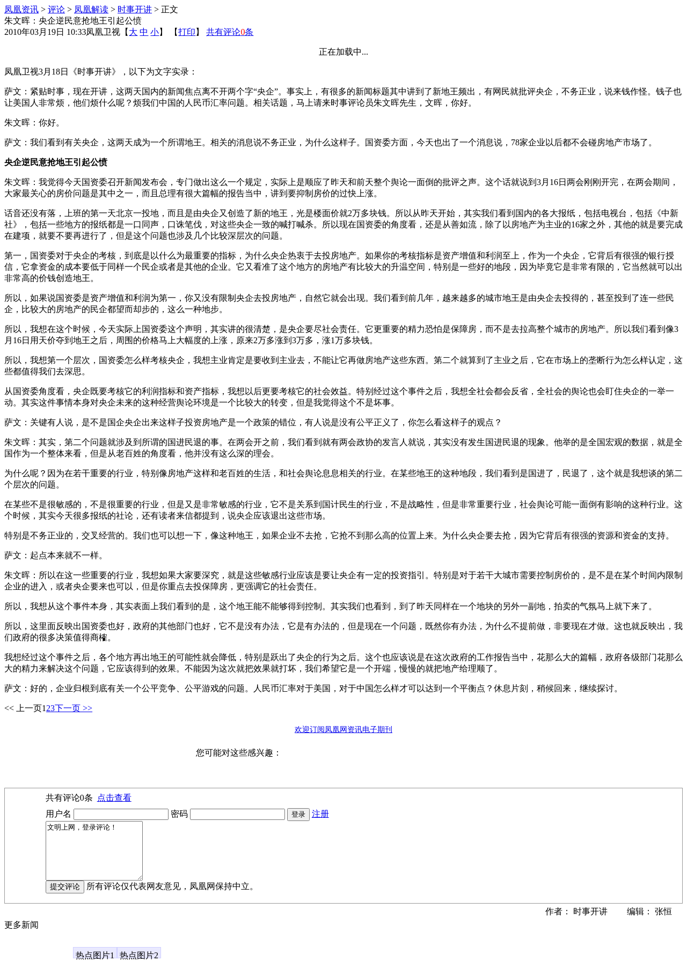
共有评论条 (229, 31)
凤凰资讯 (21, 9)
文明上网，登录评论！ (100, 856)
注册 (320, 813)
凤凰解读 (91, 9)
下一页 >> (73, 708)
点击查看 (114, 797)
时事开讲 (135, 9)
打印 (186, 31)
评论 (56, 9)
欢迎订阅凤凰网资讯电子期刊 (343, 730)
